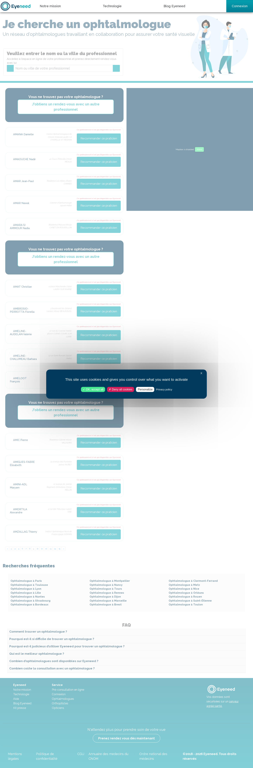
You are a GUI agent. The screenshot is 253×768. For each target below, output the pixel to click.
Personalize (145, 389)
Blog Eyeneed (174, 6)
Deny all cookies (120, 389)
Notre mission (50, 6)
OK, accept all (93, 389)
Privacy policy (164, 389)
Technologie (112, 6)
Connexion (240, 6)
